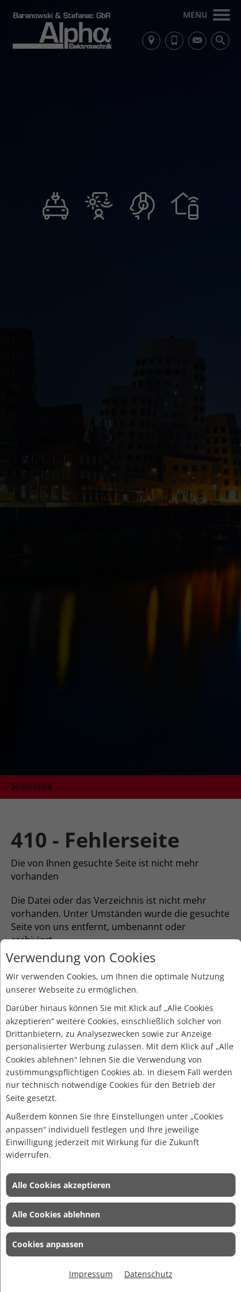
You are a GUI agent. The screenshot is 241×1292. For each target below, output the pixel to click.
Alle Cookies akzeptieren (61, 1185)
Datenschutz (148, 1273)
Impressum (91, 1273)
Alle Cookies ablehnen (56, 1214)
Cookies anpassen (47, 1244)
